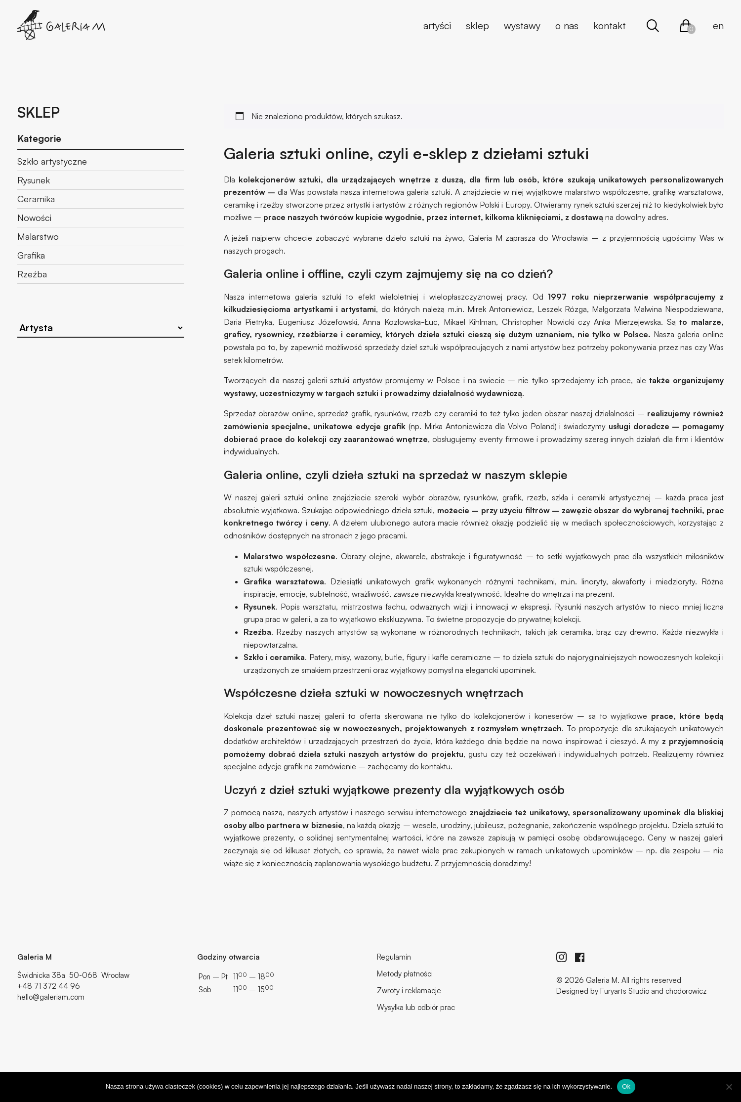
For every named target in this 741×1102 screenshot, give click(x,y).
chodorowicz (685, 991)
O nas (566, 25)
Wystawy (522, 25)
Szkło (254, 657)
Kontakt (609, 25)
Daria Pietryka (248, 322)
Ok (626, 1086)
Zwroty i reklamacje (409, 990)
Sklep (477, 25)
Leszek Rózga (562, 309)
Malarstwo (38, 236)
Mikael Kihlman (470, 322)
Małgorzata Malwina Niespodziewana (657, 309)
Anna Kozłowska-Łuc (400, 322)
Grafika (31, 255)
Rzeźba (32, 273)
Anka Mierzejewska (627, 322)
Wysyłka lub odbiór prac (416, 1007)
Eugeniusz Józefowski (317, 322)
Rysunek (33, 180)
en (718, 25)
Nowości (34, 217)
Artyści (437, 25)
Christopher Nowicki (538, 322)
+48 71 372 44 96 (48, 986)
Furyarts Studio (624, 991)
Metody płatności (405, 973)
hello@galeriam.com (50, 997)
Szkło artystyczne (52, 161)
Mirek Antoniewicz (499, 309)
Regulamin (394, 957)
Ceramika (36, 198)
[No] (729, 1087)
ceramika (287, 657)
